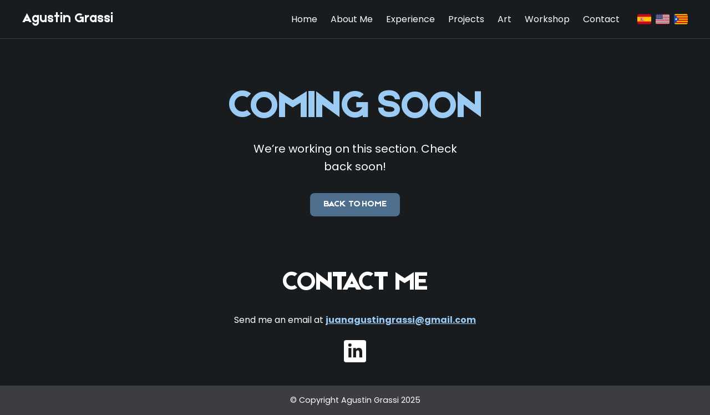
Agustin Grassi (67, 19)
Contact (601, 19)
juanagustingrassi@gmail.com (401, 319)
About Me (352, 19)
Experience (410, 19)
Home (304, 19)
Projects (466, 19)
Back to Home (355, 204)
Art (504, 19)
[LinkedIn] (355, 351)
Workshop (547, 19)
